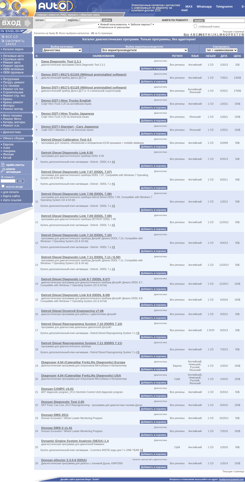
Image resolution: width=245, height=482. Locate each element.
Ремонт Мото (12, 119)
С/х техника (11, 85)
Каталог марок (13, 49)
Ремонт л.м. (11, 125)
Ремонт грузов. (13, 66)
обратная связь (90, 14)
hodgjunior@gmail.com (231, 479)
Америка (9, 151)
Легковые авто (13, 56)
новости (54, 14)
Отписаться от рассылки (114, 27)
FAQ (63, 14)
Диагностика (12, 132)
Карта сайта (11, 196)
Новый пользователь (113, 24)
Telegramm (224, 6)
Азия (6, 147)
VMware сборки (13, 138)
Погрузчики (11, 79)
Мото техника (12, 115)
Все (186, 34)
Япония (8, 154)
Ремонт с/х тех (13, 89)
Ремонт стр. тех (14, 95)
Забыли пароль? (141, 24)
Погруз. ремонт (13, 82)
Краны (7, 99)
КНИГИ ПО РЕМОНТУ (175, 20)
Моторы (8, 105)
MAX (189, 6)
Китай (7, 157)
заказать (73, 14)
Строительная (13, 92)
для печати (11, 192)
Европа (8, 144)
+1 (113, 161)
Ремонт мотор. (13, 109)
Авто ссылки (12, 200)
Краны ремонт (13, 102)
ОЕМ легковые (13, 69)
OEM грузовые (13, 72)
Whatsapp (204, 6)
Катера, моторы (14, 122)
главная (42, 14)
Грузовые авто (13, 59)
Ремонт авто (12, 62)
